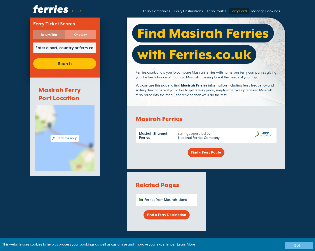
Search (65, 63)
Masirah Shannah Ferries (153, 136)
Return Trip (49, 34)
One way (80, 34)
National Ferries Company (199, 138)
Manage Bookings (265, 11)
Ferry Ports (239, 11)
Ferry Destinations (188, 11)
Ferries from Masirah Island (165, 200)
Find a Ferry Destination (166, 215)
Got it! (298, 245)
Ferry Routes (216, 11)
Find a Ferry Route (206, 152)
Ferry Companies (156, 11)
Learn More (186, 244)
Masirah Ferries (194, 85)
